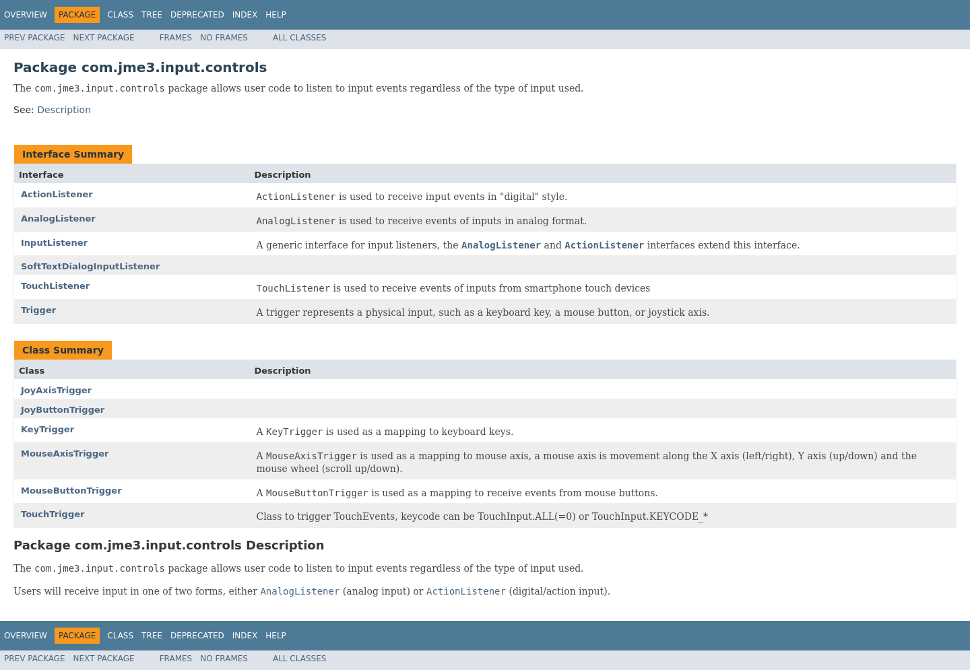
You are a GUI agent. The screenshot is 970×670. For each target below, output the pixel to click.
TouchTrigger (52, 514)
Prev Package (34, 37)
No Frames (224, 37)
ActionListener (57, 194)
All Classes (299, 37)
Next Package (104, 37)
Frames (176, 37)
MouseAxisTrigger (64, 453)
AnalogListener (58, 218)
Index (245, 15)
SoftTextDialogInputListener (90, 266)
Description (64, 109)
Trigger (38, 310)
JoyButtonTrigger (62, 410)
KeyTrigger (47, 429)
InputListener (54, 243)
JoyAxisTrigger (56, 390)
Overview (25, 15)
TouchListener (55, 286)
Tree (151, 15)
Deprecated (197, 15)
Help (275, 15)
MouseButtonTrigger (71, 490)
